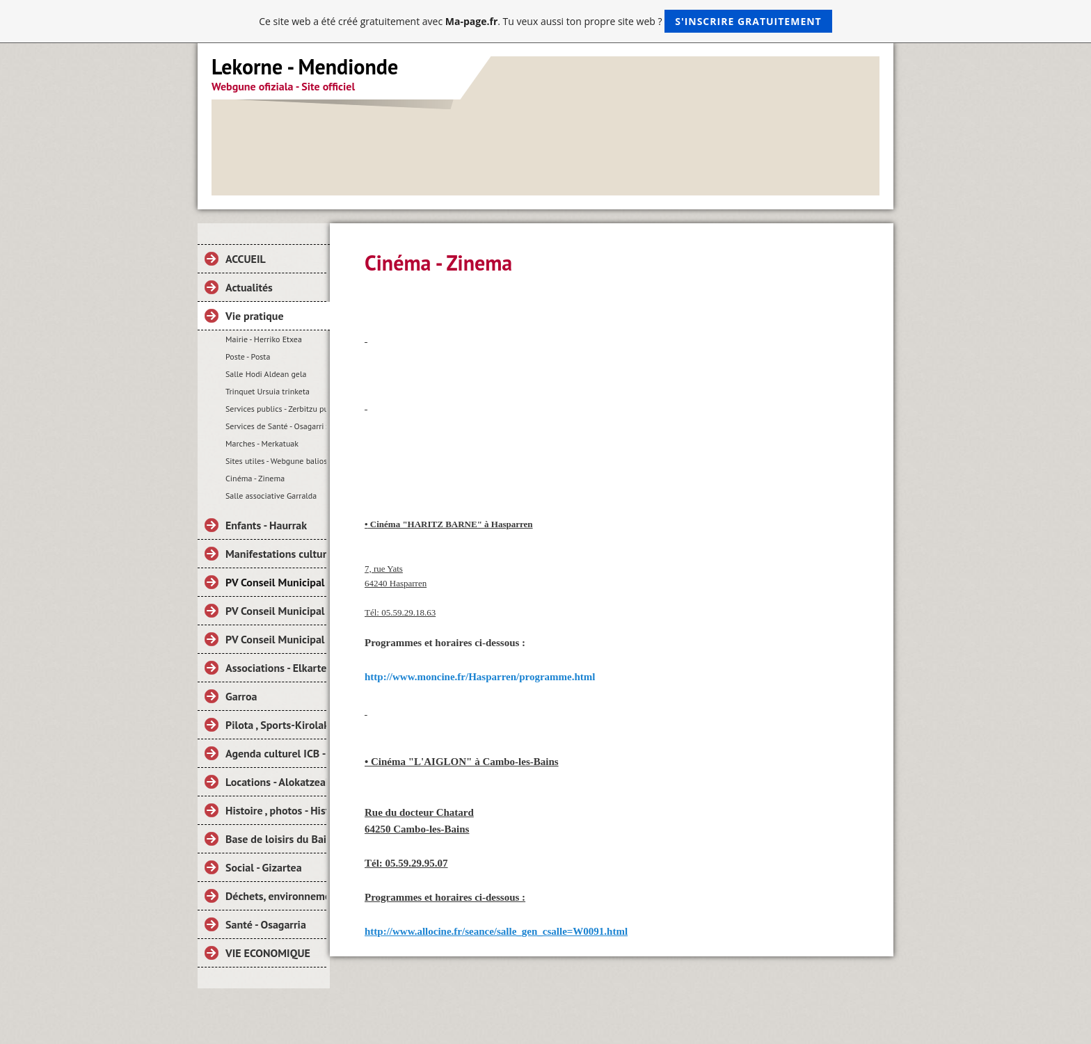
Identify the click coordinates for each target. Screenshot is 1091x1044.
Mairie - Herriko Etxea (263, 339)
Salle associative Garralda (271, 495)
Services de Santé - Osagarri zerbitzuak (275, 426)
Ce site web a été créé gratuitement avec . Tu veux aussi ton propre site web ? (545, 21)
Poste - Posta (247, 356)
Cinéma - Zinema (255, 478)
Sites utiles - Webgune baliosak (275, 461)
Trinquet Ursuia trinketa (267, 391)
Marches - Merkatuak (261, 443)
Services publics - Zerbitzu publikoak (275, 408)
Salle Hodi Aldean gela (265, 374)
